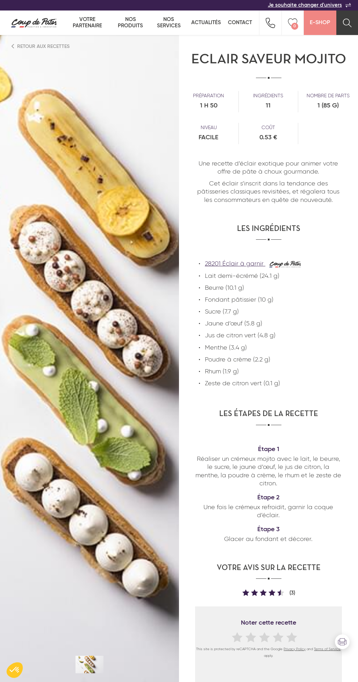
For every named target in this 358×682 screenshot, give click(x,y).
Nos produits (130, 22)
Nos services (169, 22)
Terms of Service (327, 649)
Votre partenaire (87, 22)
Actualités (206, 22)
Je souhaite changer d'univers (309, 5)
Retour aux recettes (41, 46)
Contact (240, 22)
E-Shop (320, 23)
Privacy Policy (295, 649)
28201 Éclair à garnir (253, 264)
